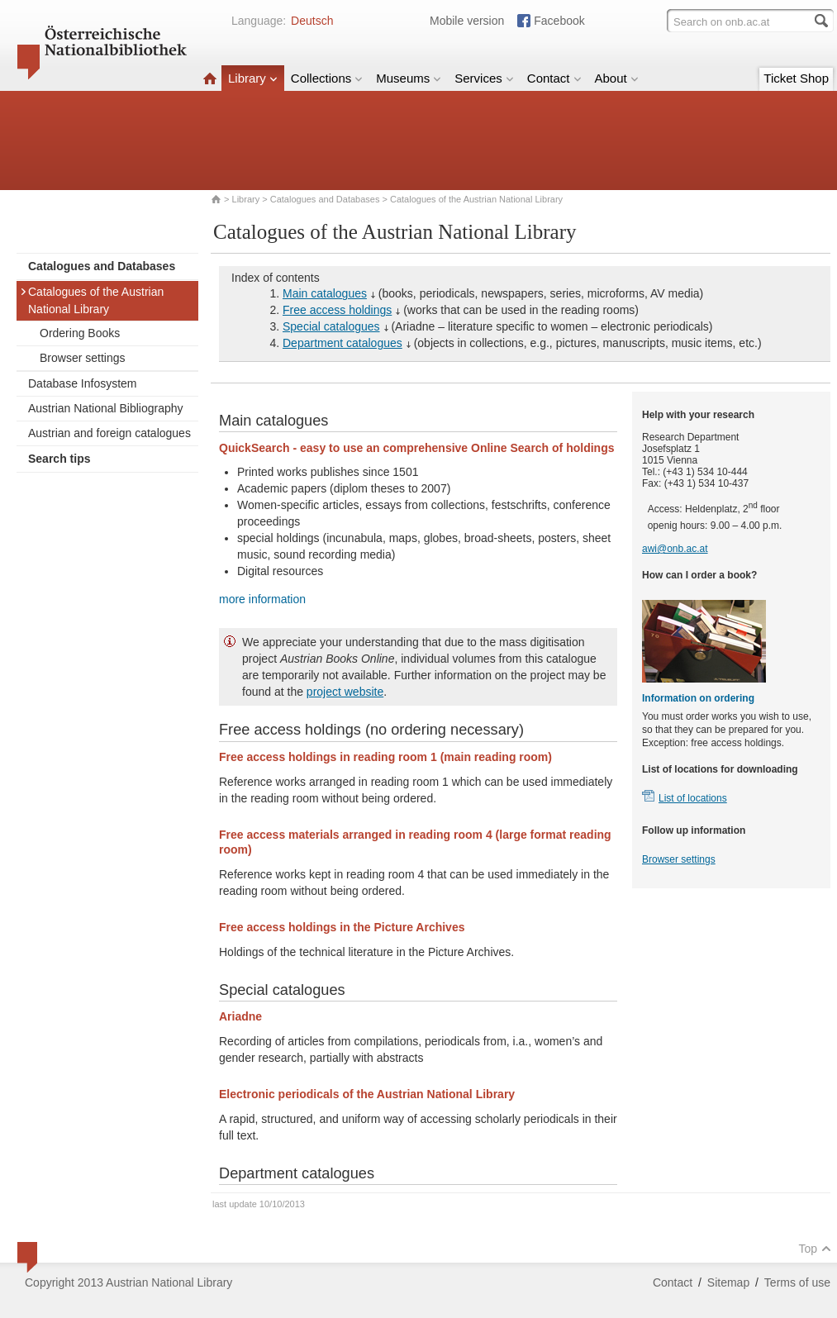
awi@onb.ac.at (675, 548)
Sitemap (728, 1282)
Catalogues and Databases (325, 199)
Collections (327, 78)
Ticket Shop (796, 78)
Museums (408, 78)
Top (814, 1248)
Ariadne (240, 1016)
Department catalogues (342, 343)
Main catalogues (325, 293)
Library (253, 78)
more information (262, 599)
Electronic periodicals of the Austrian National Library (367, 1094)
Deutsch (312, 20)
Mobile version (467, 20)
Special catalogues (331, 326)
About (617, 78)
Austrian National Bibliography (105, 408)
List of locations (693, 798)
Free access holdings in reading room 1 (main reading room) (385, 757)
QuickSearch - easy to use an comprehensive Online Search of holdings (416, 447)
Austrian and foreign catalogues (109, 433)
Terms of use (797, 1282)
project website (345, 691)
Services (484, 78)
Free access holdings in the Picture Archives (341, 927)
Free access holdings (337, 309)
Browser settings (82, 357)
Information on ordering (698, 698)
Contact (554, 78)
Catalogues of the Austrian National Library (92, 300)
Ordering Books (80, 333)
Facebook (559, 20)
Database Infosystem (82, 383)
